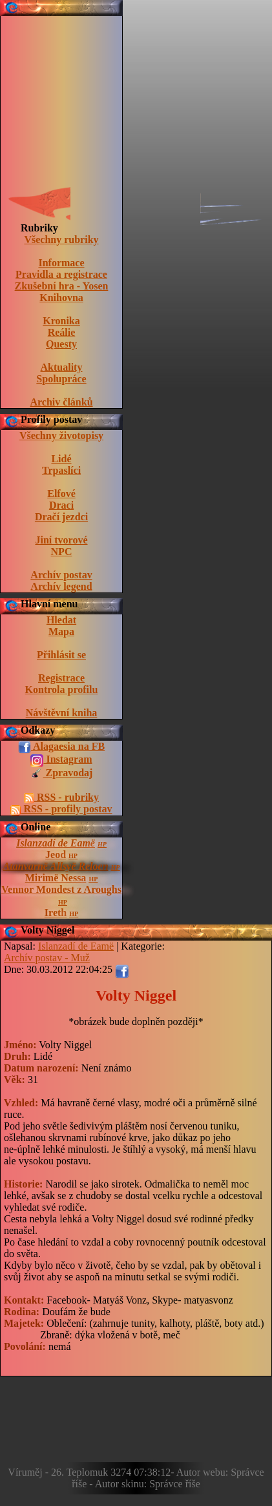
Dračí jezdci (61, 516)
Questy (61, 343)
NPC (61, 551)
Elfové (61, 493)
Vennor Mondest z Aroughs (61, 889)
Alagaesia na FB (61, 747)
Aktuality (62, 367)
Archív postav (61, 574)
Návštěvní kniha (62, 712)
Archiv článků (61, 401)
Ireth (56, 912)
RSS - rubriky (61, 797)
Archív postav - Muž (47, 957)
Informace (61, 262)
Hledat (61, 619)
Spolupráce (61, 378)
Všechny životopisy (61, 435)
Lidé (61, 458)
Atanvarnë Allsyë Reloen (56, 866)
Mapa (61, 631)
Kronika (61, 320)
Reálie (62, 332)
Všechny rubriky (61, 239)
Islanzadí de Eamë (55, 842)
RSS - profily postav (61, 809)
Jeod (55, 854)
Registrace (61, 677)
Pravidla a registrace (61, 274)
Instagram (61, 760)
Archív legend (61, 586)
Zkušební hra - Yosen (62, 285)
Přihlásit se (61, 654)
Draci (61, 505)
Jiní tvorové (61, 539)
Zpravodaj (61, 773)
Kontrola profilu (61, 689)
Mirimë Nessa (56, 877)
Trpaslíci (61, 470)
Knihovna (61, 297)
